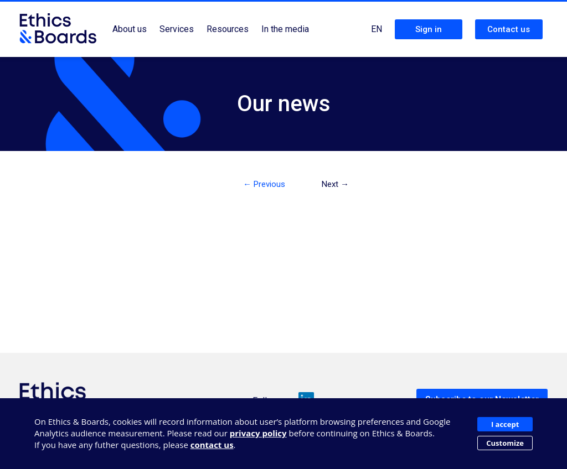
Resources (228, 29)
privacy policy (258, 433)
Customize (505, 443)
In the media (285, 29)
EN (376, 29)
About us (129, 29)
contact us (212, 444)
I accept (505, 424)
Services (176, 29)
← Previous (264, 184)
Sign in (428, 29)
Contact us (508, 29)
